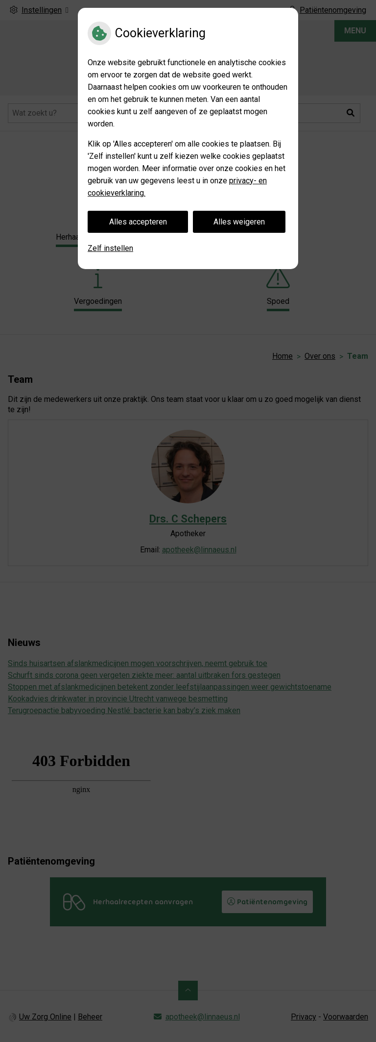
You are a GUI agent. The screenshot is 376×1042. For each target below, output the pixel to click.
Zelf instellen (110, 248)
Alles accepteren (138, 221)
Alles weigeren (239, 221)
